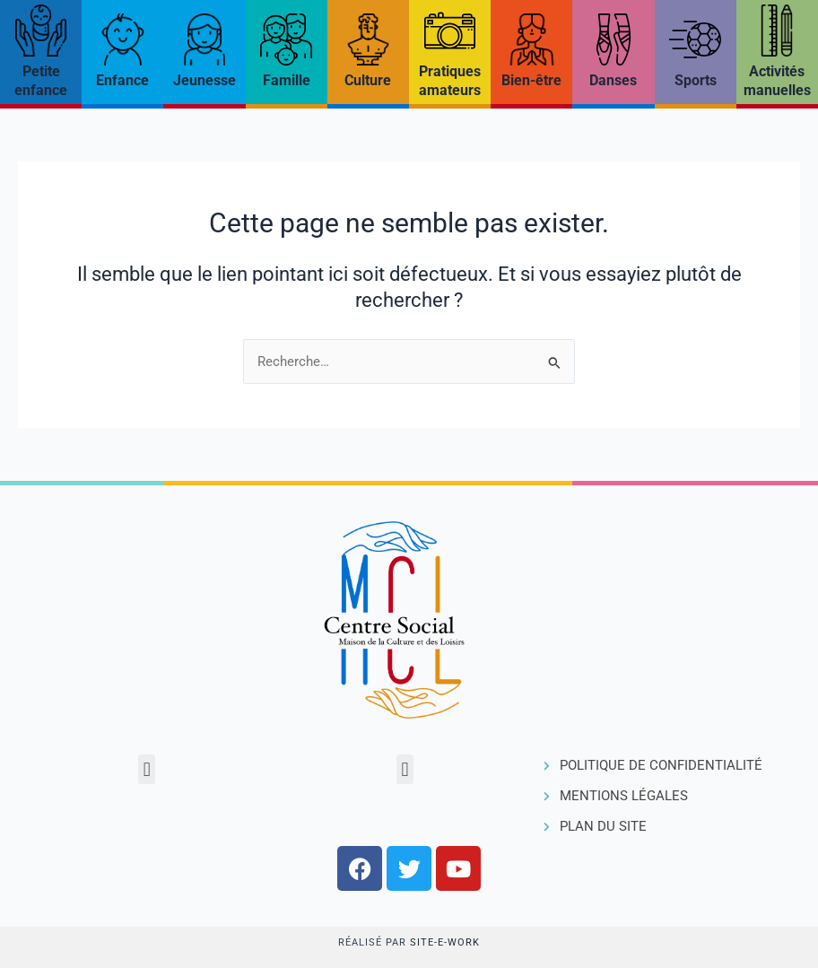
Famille (286, 80)
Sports (695, 80)
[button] (146, 769)
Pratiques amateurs (450, 81)
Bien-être (531, 80)
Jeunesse (204, 80)
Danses (613, 80)
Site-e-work (445, 942)
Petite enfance (40, 81)
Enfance (122, 80)
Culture (367, 80)
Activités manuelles (777, 81)
